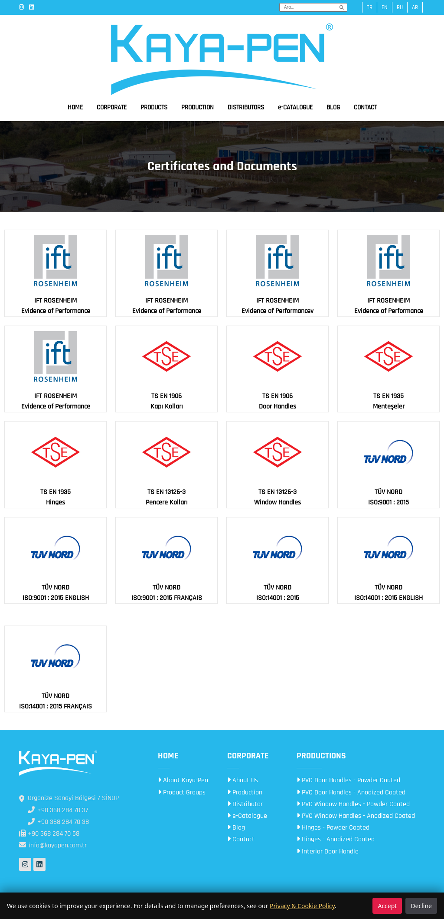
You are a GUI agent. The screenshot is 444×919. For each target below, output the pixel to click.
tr (369, 7)
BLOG (333, 107)
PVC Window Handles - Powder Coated (353, 804)
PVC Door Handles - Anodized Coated (351, 792)
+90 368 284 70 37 (58, 810)
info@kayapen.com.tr (53, 845)
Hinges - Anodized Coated (336, 839)
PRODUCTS (153, 107)
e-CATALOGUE (295, 107)
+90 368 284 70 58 (49, 833)
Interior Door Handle (328, 851)
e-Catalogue (247, 815)
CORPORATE (112, 107)
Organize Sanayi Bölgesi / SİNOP (69, 799)
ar (415, 7)
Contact (241, 839)
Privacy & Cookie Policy (302, 906)
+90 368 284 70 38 (58, 822)
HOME (75, 107)
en (385, 7)
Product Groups (182, 792)
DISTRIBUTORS (246, 107)
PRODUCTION (197, 107)
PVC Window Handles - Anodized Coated (356, 815)
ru (400, 7)
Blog (236, 827)
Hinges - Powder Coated (333, 827)
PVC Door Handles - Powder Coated (348, 780)
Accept (387, 906)
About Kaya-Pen (183, 780)
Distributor (245, 804)
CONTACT (365, 107)
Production (244, 792)
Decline (421, 906)
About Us (242, 780)
